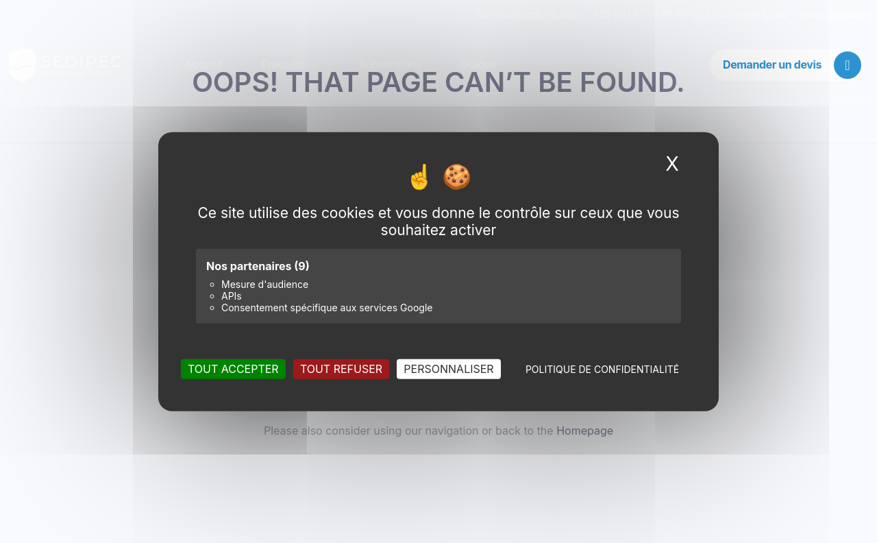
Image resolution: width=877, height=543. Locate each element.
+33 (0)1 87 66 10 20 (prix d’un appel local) (690, 14)
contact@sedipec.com (535, 14)
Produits (290, 65)
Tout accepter (233, 368)
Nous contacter (835, 14)
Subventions (390, 65)
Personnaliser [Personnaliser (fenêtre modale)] (448, 368)
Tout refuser (341, 368)
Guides (479, 65)
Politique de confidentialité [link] (602, 368)
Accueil (204, 65)
